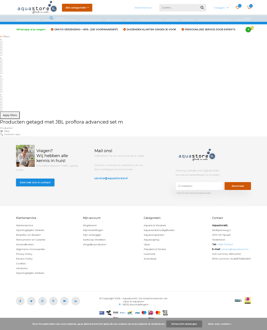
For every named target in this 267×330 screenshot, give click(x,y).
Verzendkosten (25, 244)
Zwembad (188, 19)
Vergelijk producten (94, 244)
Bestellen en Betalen (28, 234)
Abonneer (238, 186)
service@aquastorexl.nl (111, 178)
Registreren (90, 225)
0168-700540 (225, 244)
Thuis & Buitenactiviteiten (214, 19)
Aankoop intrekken (94, 239)
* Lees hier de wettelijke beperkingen (193, 193)
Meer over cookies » (219, 324)
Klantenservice (143, 7)
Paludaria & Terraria (149, 19)
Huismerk (172, 19)
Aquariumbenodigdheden (59, 19)
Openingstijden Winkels (30, 230)
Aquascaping (114, 19)
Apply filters (10, 115)
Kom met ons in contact (35, 182)
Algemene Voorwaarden (30, 249)
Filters (5, 36)
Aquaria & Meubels (27, 19)
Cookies (21, 263)
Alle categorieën (77, 7)
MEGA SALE (242, 19)
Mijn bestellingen (93, 230)
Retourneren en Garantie (30, 239)
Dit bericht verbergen (184, 324)
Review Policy (24, 258)
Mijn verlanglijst (92, 234)
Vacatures (22, 268)
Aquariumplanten (91, 19)
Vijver (129, 19)
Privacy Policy (24, 253)
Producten (6, 128)
